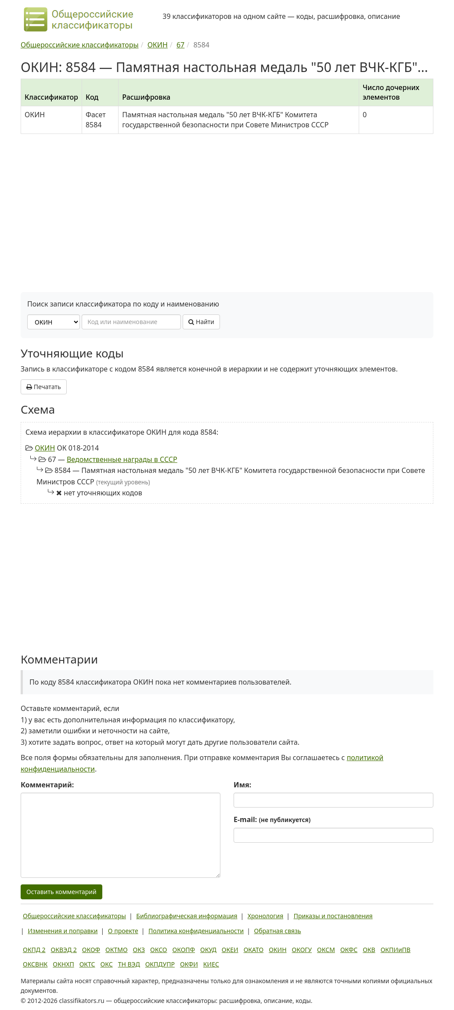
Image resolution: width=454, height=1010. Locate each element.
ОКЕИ (230, 949)
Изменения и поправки (62, 931)
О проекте (123, 931)
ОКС (107, 964)
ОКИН (45, 448)
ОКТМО (116, 949)
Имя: (242, 785)
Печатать (43, 386)
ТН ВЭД (129, 964)
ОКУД (208, 949)
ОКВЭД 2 (64, 949)
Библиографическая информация (186, 916)
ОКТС (87, 964)
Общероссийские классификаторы (74, 916)
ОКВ (369, 949)
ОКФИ (189, 964)
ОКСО (158, 949)
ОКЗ (139, 949)
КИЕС (211, 964)
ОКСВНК (35, 964)
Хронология (265, 916)
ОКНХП (63, 964)
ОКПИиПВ (396, 949)
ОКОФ (91, 949)
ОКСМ (326, 949)
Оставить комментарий (61, 891)
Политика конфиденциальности (196, 931)
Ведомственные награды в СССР (122, 459)
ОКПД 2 (34, 949)
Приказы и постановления (333, 916)
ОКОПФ (184, 949)
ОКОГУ (302, 949)
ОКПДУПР (160, 964)
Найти (201, 321)
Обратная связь (277, 931)
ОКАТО (254, 949)
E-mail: (272, 819)
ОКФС (348, 949)
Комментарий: (47, 785)
